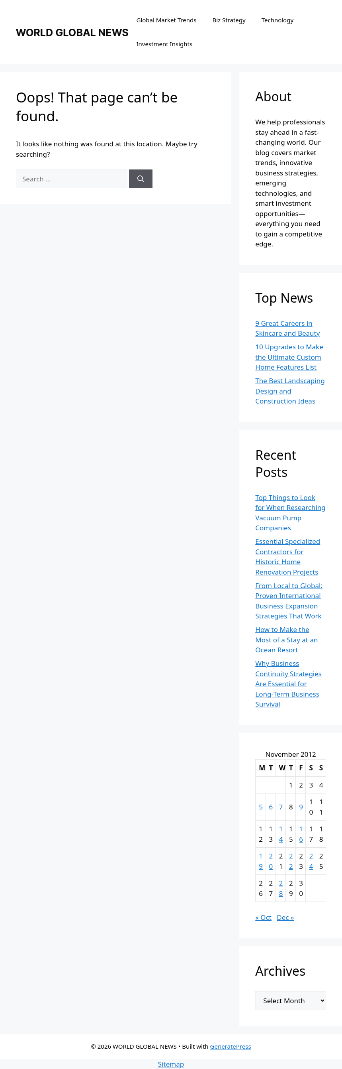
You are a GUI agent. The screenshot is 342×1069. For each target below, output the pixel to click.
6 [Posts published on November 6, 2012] (271, 806)
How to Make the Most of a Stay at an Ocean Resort (286, 639)
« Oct (263, 917)
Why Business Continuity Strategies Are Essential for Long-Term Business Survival (288, 684)
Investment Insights (164, 44)
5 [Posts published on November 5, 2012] (261, 806)
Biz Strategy (228, 20)
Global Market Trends (166, 20)
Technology (277, 20)
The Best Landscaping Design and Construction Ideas (289, 391)
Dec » (285, 917)
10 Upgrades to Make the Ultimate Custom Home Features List (289, 357)
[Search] (140, 179)
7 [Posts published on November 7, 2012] (281, 806)
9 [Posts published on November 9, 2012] (301, 806)
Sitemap (171, 1064)
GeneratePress (230, 1046)
